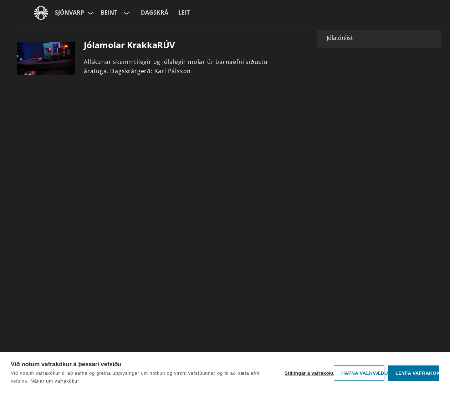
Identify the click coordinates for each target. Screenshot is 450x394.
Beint (109, 12)
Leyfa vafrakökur (417, 373)
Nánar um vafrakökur (54, 381)
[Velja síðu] (90, 13)
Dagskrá (154, 12)
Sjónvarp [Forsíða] (69, 12)
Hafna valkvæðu (362, 373)
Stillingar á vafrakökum (307, 373)
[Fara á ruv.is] (41, 13)
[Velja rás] (126, 13)
